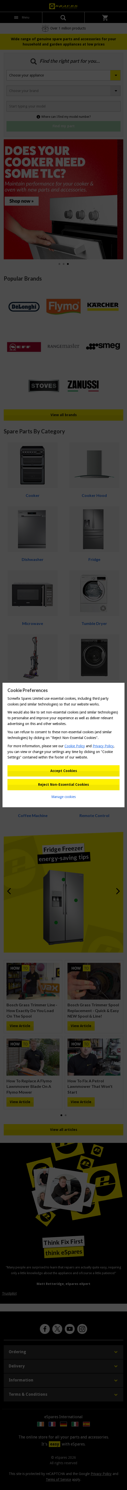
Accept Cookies (63, 771)
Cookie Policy (74, 746)
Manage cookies (63, 797)
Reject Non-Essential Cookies (63, 785)
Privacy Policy (103, 746)
